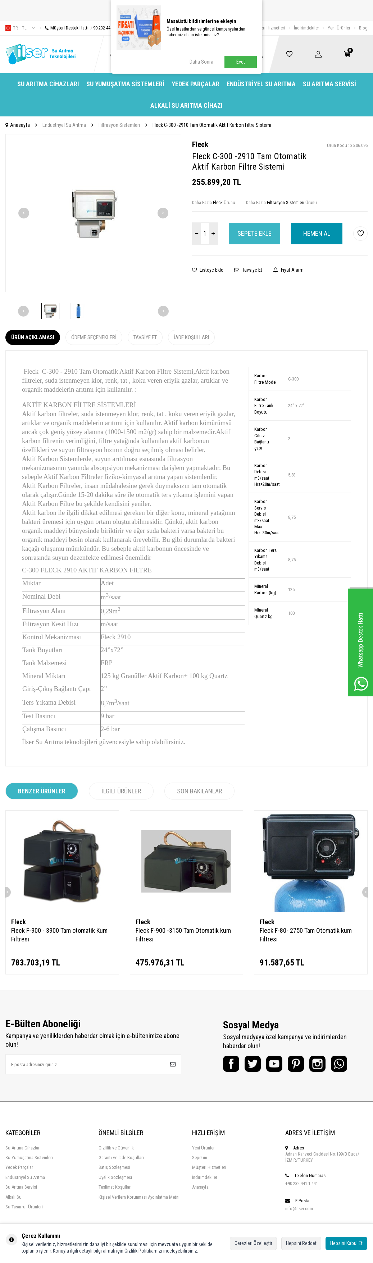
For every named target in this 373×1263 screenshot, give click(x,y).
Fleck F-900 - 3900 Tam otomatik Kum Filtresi (59, 935)
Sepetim (199, 1157)
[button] (23, 213)
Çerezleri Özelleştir (253, 1243)
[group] (93, 213)
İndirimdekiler (306, 28)
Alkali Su (13, 1197)
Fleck (200, 144)
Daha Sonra (201, 62)
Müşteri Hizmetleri (268, 28)
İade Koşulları (191, 337)
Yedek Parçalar (195, 84)
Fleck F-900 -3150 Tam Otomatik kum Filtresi (183, 935)
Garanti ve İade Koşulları (121, 1157)
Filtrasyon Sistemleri (119, 125)
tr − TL (20, 28)
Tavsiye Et (248, 270)
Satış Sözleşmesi (114, 1167)
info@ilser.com (299, 1208)
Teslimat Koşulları (115, 1187)
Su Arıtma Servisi (329, 84)
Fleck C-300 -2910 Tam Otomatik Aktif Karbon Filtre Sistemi (212, 125)
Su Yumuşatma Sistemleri (125, 84)
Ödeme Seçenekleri (94, 337)
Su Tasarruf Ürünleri (24, 1206)
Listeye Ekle (207, 270)
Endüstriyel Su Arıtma (261, 84)
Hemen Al (316, 233)
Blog (363, 28)
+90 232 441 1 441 (301, 1183)
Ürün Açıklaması (32, 337)
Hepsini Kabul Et (346, 1243)
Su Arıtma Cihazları (48, 84)
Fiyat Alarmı (289, 270)
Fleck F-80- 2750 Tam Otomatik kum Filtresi (306, 935)
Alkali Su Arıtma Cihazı (186, 105)
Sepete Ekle (254, 233)
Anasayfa (17, 125)
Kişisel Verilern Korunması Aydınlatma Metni (139, 1197)
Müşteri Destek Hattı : (81, 28)
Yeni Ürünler (339, 28)
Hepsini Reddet (301, 1243)
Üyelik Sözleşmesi (115, 1177)
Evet (240, 62)
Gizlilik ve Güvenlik (116, 1148)
